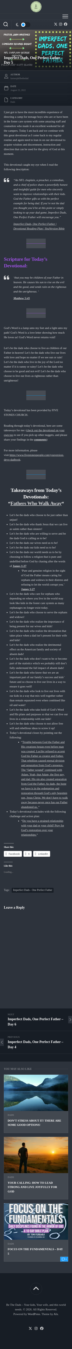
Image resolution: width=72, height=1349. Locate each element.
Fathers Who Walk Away (35, 503)
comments (40, 439)
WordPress (34, 1314)
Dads (11, 1115)
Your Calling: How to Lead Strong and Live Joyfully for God (32, 1187)
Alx (56, 1314)
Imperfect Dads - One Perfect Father (32, 890)
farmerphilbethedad (19, 78)
